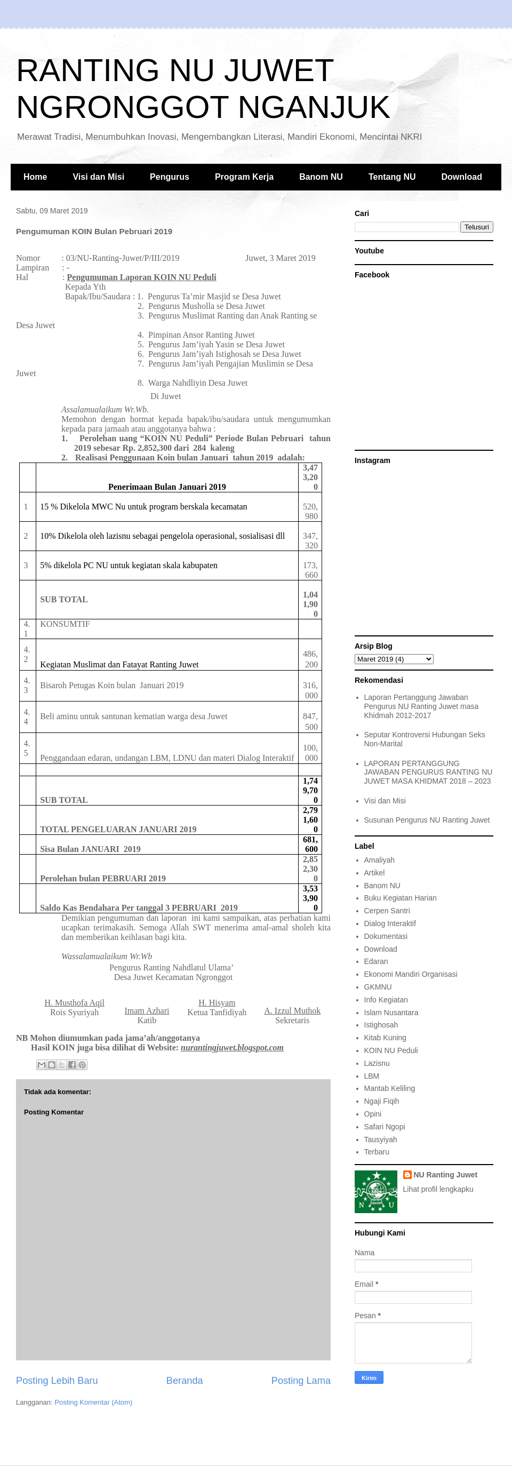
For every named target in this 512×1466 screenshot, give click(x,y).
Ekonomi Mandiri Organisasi (411, 974)
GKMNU (378, 987)
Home (35, 176)
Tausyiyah (380, 1139)
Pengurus (169, 176)
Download (462, 176)
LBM (372, 1076)
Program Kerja (244, 176)
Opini (373, 1114)
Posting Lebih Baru (57, 1380)
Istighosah (381, 1025)
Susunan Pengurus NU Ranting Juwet (427, 820)
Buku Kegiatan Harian (400, 898)
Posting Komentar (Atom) (93, 1402)
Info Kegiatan (386, 999)
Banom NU (321, 176)
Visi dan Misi (98, 176)
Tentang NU (392, 176)
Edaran (376, 961)
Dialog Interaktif (390, 923)
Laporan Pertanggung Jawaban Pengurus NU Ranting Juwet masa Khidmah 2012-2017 (421, 706)
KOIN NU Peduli (391, 1050)
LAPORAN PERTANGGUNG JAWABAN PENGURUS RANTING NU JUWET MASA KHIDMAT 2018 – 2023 (428, 772)
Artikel (374, 873)
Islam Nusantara (391, 1012)
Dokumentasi (386, 936)
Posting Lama (301, 1380)
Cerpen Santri (387, 910)
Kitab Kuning (385, 1037)
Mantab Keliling (389, 1088)
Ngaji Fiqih (381, 1101)
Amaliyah (379, 860)
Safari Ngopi (384, 1126)
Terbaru (376, 1152)
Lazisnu (377, 1063)
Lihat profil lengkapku (438, 1189)
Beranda (184, 1380)
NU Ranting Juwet (446, 1174)
